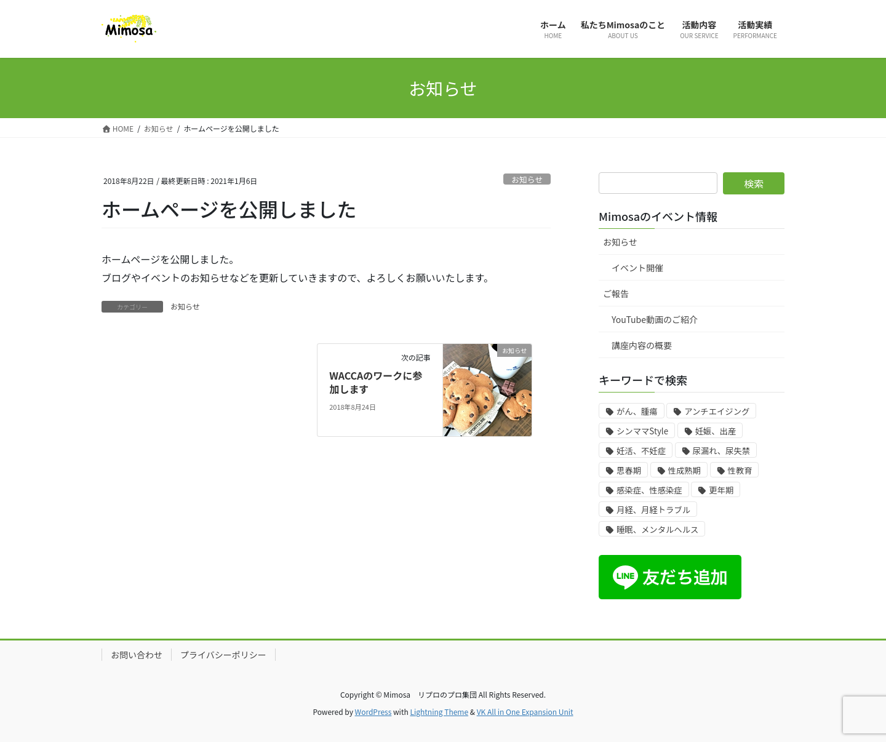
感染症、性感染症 (649, 490)
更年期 (721, 490)
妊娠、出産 (715, 431)
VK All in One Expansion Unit (525, 711)
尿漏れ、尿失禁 (721, 451)
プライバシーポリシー (223, 654)
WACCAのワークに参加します (375, 382)
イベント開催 (637, 267)
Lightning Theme (439, 711)
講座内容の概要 (642, 345)
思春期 (629, 470)
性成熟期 (684, 470)
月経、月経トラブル (653, 510)
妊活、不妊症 (641, 451)
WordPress (373, 711)
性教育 (740, 470)
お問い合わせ (136, 654)
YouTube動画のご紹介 (655, 319)
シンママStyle (642, 431)
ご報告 (616, 293)
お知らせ (527, 179)
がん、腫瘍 (637, 411)
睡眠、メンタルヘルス (657, 529)
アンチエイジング (716, 411)
